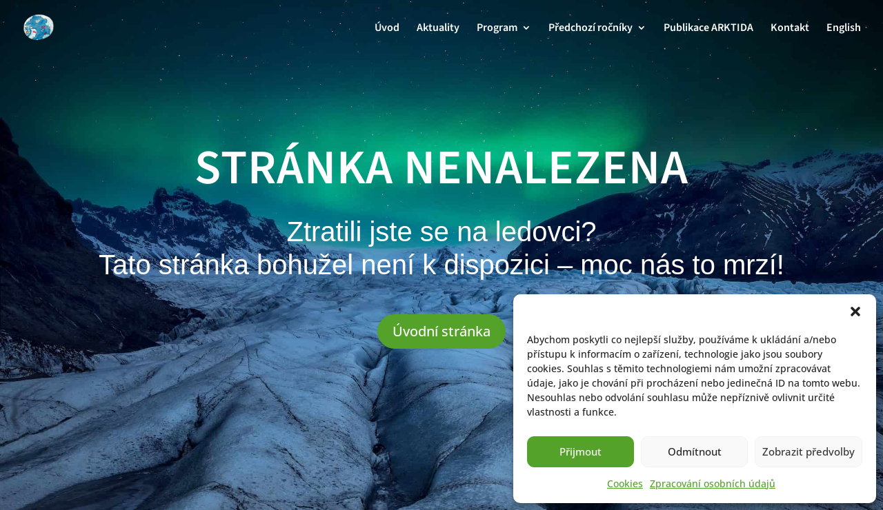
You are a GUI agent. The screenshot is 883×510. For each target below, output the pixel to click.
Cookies (625, 483)
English (843, 29)
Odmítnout (695, 451)
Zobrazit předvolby (808, 451)
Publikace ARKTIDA (708, 29)
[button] (855, 311)
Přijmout (580, 451)
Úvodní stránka (441, 331)
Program (497, 29)
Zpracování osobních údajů (712, 483)
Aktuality (438, 29)
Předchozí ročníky (590, 29)
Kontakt (790, 29)
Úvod (387, 29)
